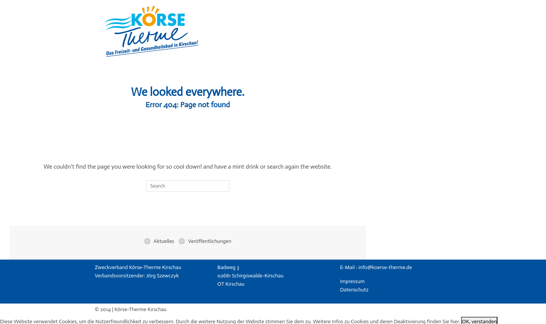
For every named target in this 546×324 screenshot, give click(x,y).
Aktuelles (164, 241)
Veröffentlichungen (209, 241)
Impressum (352, 281)
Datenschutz (354, 289)
